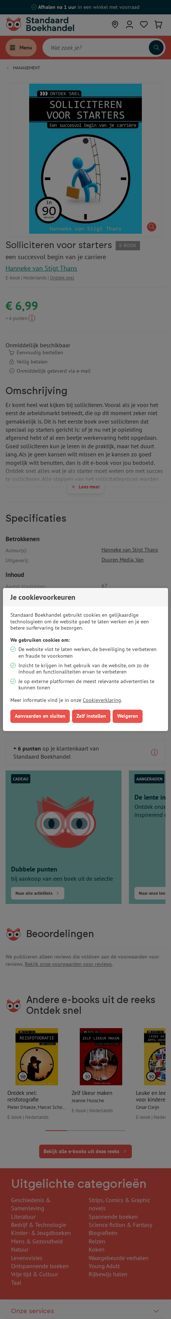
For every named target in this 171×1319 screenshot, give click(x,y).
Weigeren (127, 716)
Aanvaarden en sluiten (40, 716)
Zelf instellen (91, 716)
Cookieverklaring (102, 700)
